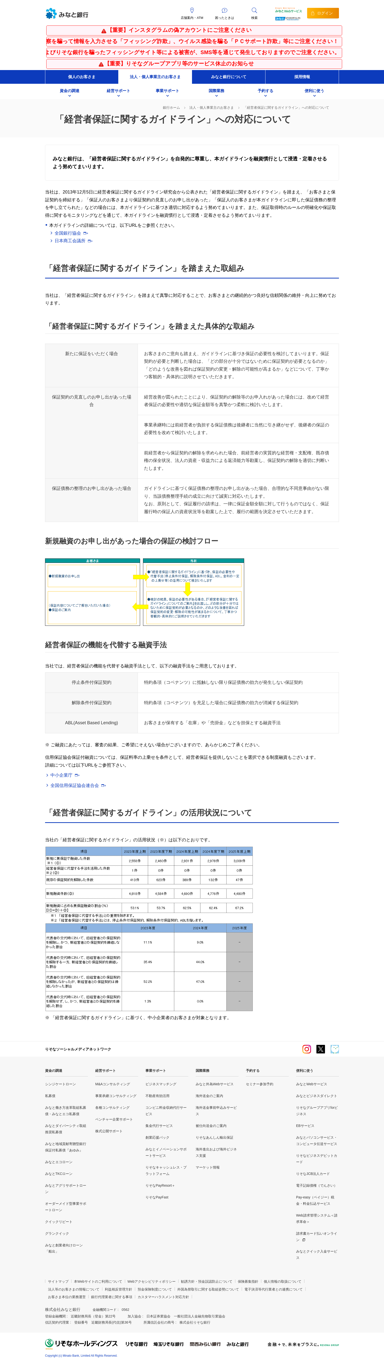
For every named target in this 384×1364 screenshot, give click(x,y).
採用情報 (302, 77)
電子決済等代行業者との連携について (273, 1289)
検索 (254, 18)
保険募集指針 (248, 1281)
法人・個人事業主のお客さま (155, 77)
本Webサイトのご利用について (98, 1281)
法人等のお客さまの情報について (73, 1289)
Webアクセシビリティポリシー (152, 1281)
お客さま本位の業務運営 (67, 1297)
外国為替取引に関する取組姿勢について (208, 1289)
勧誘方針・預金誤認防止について (206, 1281)
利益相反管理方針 (118, 1289)
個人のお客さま (82, 77)
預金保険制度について (155, 1289)
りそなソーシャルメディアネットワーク (78, 1049)
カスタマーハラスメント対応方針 (163, 1297)
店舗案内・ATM (192, 18)
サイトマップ (58, 1281)
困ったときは (224, 18)
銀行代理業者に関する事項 (111, 1297)
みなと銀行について (228, 77)
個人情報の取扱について (282, 1281)
